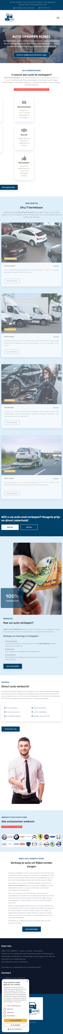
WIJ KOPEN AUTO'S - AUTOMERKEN (12, 826)
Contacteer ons (11, 729)
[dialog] (15, 1005)
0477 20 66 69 (45, 8)
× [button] (27, 981)
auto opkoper (14, 954)
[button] (15, 1029)
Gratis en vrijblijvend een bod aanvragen (32, 55)
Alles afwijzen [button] (15, 1025)
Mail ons (10, 527)
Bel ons (29, 527)
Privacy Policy (31, 1022)
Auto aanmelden (12, 666)
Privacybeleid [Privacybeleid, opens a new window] (17, 1001)
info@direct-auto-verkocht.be (24, 8)
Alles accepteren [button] (15, 1020)
